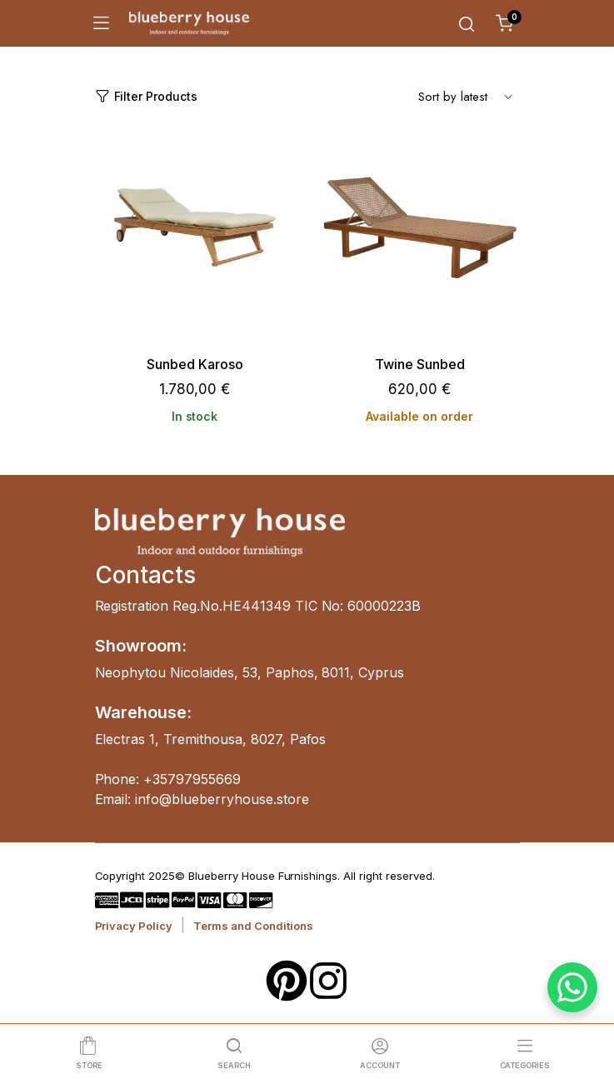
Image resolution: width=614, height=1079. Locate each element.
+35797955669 (192, 779)
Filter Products (146, 96)
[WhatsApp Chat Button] (572, 987)
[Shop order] (466, 96)
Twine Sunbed (420, 364)
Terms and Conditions (252, 925)
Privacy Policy (134, 925)
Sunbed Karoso (195, 364)
